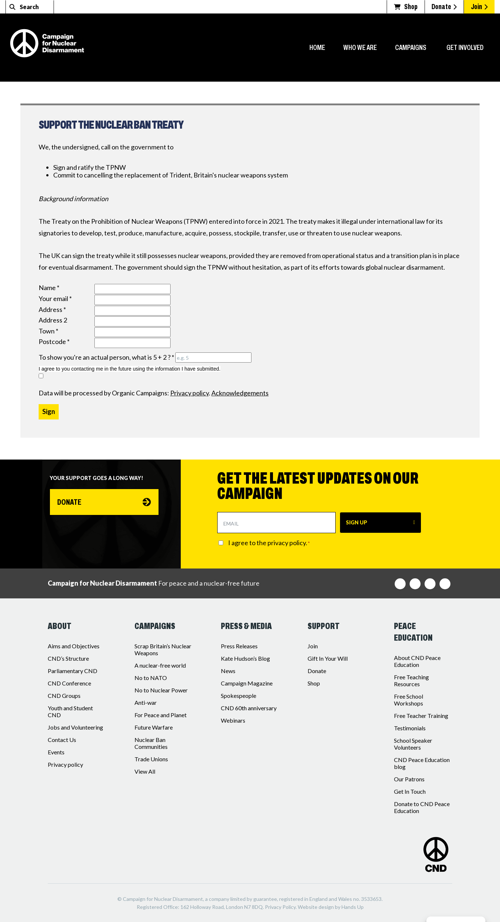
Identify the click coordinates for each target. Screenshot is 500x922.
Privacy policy (65, 764)
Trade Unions (151, 758)
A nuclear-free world (160, 665)
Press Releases (239, 645)
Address (52, 309)
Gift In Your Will (328, 658)
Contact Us (62, 739)
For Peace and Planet (160, 714)
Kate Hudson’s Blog (245, 658)
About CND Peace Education (417, 661)
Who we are (360, 47)
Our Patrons (409, 779)
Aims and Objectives (73, 645)
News (228, 670)
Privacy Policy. (281, 907)
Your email (55, 298)
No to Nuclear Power (161, 690)
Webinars (233, 720)
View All (144, 771)
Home (317, 47)
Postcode (54, 341)
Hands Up (352, 907)
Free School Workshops (408, 700)
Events (56, 752)
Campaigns (410, 47)
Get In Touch (410, 791)
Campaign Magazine (247, 683)
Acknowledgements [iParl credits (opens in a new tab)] (240, 393)
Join (313, 645)
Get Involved (465, 47)
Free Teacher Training (421, 715)
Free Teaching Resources (411, 680)
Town (48, 331)
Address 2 (53, 320)
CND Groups (64, 695)
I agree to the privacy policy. (269, 543)
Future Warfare (153, 727)
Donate (70, 502)
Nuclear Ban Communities (151, 743)
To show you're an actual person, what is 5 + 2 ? (106, 357)
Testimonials (410, 727)
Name (49, 288)
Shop (314, 683)
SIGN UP (356, 522)
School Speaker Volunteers (413, 744)
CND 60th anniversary (249, 707)
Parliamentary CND (72, 670)
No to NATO (150, 677)
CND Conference (69, 683)
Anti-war (145, 702)
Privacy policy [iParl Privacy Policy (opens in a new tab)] (189, 393)
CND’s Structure (68, 658)
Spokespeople (238, 695)
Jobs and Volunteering (75, 727)
